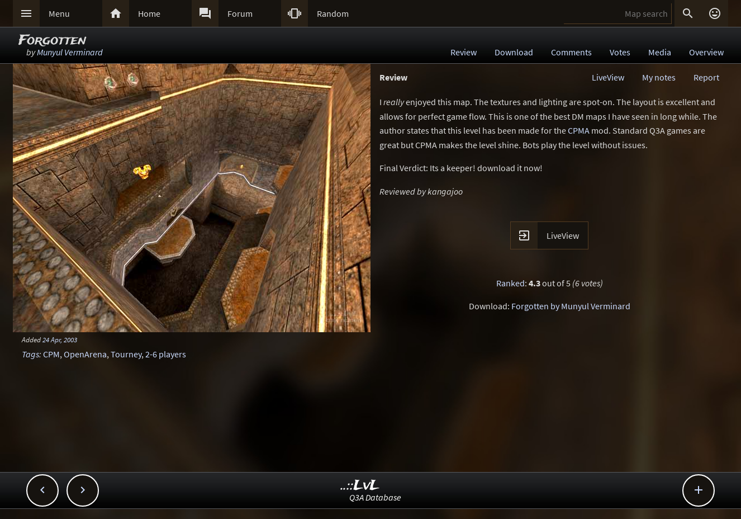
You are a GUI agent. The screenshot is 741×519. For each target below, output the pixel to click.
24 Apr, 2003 (59, 339)
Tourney (126, 354)
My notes (659, 77)
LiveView (608, 77)
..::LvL (360, 486)
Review (463, 52)
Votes (620, 52)
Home (149, 13)
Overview (706, 52)
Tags (30, 354)
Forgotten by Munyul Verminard (570, 306)
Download (514, 52)
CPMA (579, 130)
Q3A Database (375, 497)
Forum (240, 13)
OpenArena (85, 354)
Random (333, 13)
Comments (571, 52)
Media (659, 52)
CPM (51, 354)
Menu (59, 13)
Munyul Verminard (70, 52)
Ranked (510, 283)
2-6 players (165, 354)
